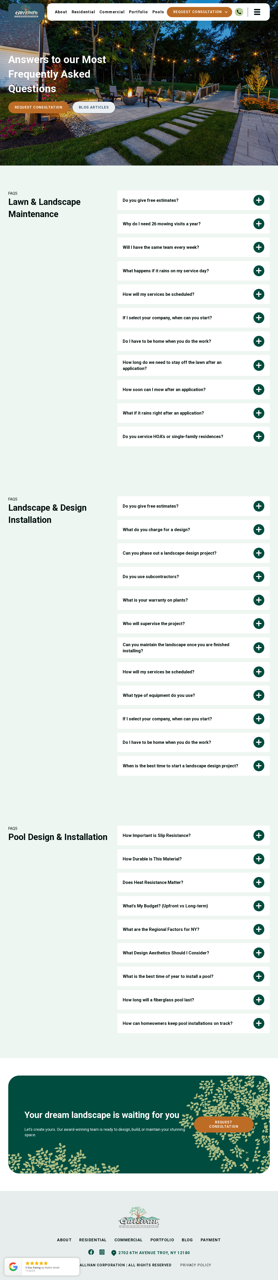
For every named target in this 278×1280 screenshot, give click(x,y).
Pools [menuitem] (158, 12)
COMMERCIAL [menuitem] (128, 1240)
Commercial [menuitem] (111, 12)
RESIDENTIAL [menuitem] (93, 1240)
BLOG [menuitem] (187, 1240)
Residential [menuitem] (83, 12)
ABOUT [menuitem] (64, 1240)
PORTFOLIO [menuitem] (162, 1240)
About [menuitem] (61, 12)
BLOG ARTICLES (95, 107)
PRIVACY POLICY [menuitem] (196, 1265)
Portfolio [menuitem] (138, 12)
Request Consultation (200, 12)
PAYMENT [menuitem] (211, 1240)
